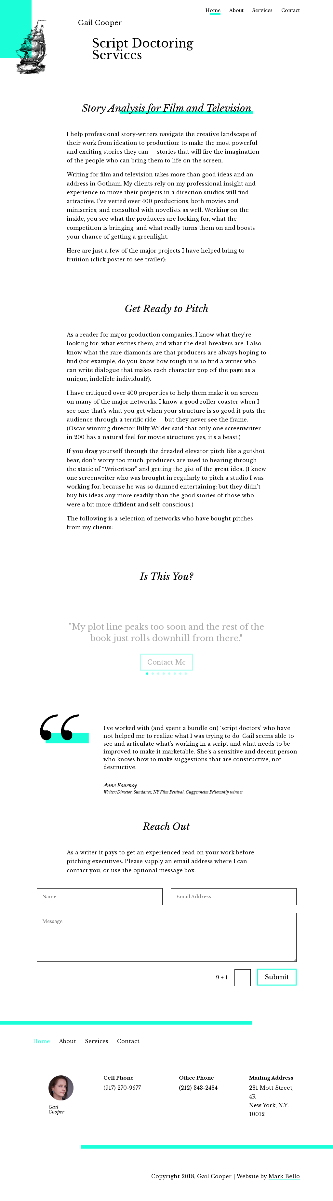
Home (213, 10)
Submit (277, 977)
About (236, 10)
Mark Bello (284, 1176)
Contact (290, 10)
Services (262, 10)
